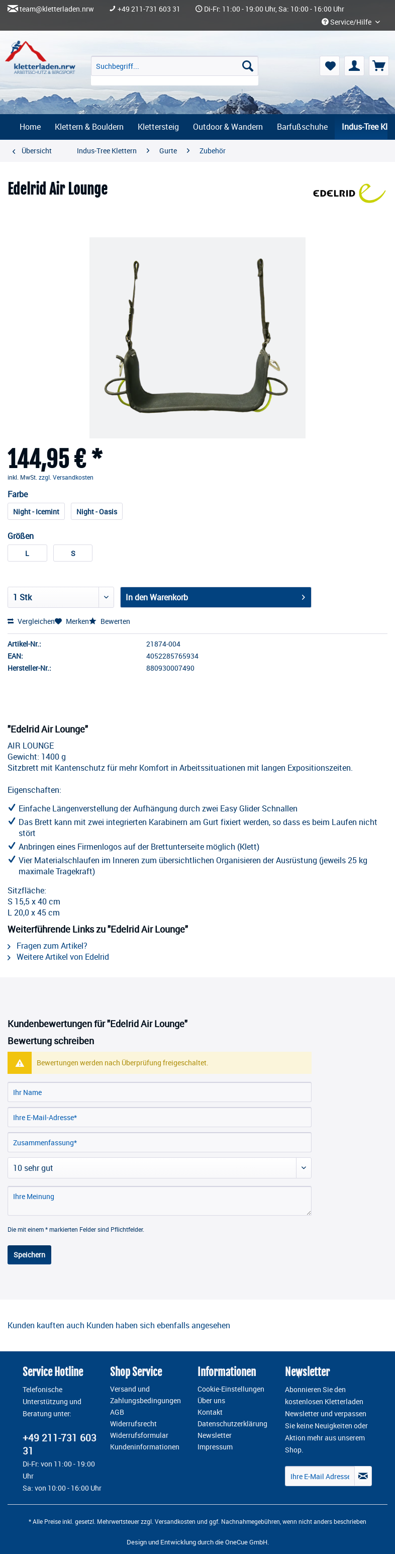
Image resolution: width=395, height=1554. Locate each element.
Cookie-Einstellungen (231, 1389)
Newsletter (215, 1435)
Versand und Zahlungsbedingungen (145, 1395)
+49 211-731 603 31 (149, 9)
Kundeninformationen (144, 1446)
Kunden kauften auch (46, 1325)
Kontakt (210, 1412)
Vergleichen (31, 621)
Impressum (215, 1446)
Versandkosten (175, 1521)
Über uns (211, 1400)
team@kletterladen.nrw (57, 9)
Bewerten (109, 621)
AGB (117, 1412)
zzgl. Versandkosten (66, 477)
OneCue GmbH (246, 1541)
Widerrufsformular (139, 1435)
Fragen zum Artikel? (47, 945)
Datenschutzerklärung (232, 1423)
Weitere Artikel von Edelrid (58, 956)
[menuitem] (174, 70)
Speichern (29, 1254)
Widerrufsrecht (133, 1423)
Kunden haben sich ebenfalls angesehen (158, 1325)
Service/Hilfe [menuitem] (347, 22)
